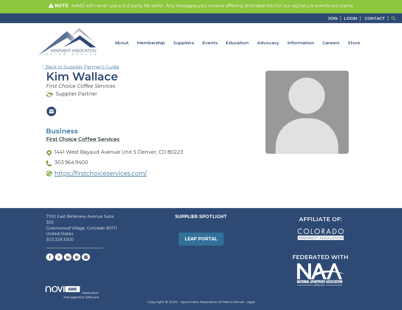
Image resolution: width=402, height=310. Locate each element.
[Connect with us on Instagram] (76, 257)
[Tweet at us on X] (59, 257)
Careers (330, 42)
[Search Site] (394, 18)
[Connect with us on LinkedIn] (67, 257)
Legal (250, 302)
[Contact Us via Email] (86, 257)
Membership (151, 42)
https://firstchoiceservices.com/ (100, 173)
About (122, 42)
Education (237, 42)
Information (301, 42)
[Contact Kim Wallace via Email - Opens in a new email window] (51, 111)
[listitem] (335, 18)
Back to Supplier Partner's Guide (80, 67)
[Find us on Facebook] (50, 257)
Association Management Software (72, 292)
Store (354, 42)
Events (209, 42)
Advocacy (268, 42)
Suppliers (183, 42)
